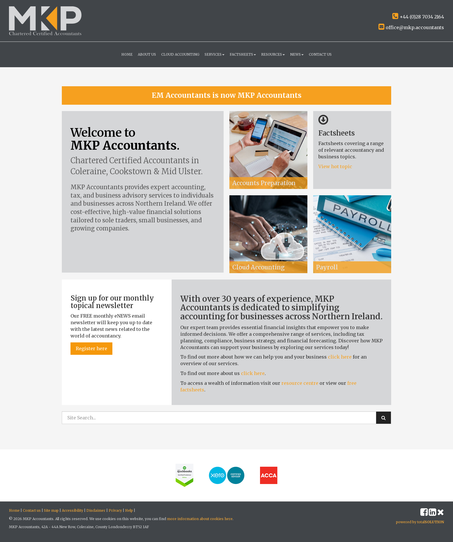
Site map (51, 510)
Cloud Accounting (180, 54)
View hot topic (335, 166)
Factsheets (243, 54)
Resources (273, 54)
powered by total (420, 522)
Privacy (115, 510)
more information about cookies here (200, 519)
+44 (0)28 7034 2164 (418, 17)
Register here (91, 348)
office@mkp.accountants (411, 27)
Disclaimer (95, 510)
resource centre (299, 383)
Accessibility (72, 510)
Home (127, 54)
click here (340, 357)
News (297, 54)
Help (129, 510)
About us (147, 54)
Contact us (320, 54)
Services (214, 54)
